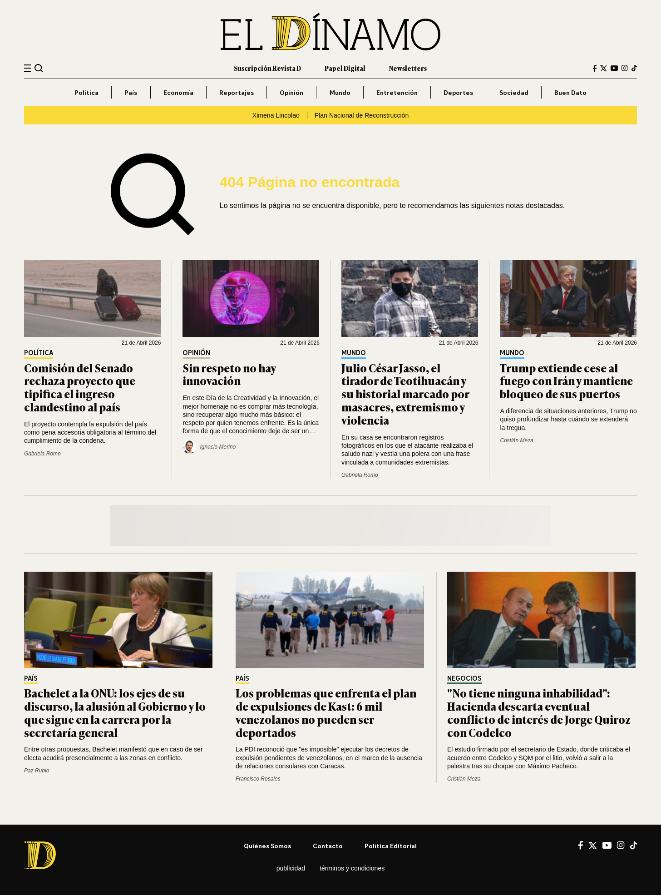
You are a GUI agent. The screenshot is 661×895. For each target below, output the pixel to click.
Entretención (397, 92)
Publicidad (290, 868)
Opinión (291, 92)
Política (86, 92)
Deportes (458, 92)
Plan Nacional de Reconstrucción (362, 115)
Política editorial (391, 846)
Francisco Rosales (258, 779)
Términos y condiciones (352, 868)
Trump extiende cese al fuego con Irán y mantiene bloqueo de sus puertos (566, 381)
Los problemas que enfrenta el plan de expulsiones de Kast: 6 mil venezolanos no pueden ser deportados (326, 712)
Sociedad (513, 92)
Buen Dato (570, 92)
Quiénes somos (267, 846)
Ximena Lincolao (276, 115)
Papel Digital (345, 68)
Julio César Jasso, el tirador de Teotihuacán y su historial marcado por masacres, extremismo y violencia (405, 394)
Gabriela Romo (42, 453)
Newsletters (408, 68)
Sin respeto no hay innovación (229, 374)
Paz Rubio (36, 770)
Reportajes (236, 92)
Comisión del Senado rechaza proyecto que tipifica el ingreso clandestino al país (79, 387)
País (130, 92)
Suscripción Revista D (267, 68)
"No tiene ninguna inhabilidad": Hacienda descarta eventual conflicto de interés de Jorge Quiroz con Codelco (539, 712)
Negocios (464, 678)
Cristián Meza (516, 440)
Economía (178, 92)
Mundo (340, 92)
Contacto (328, 846)
